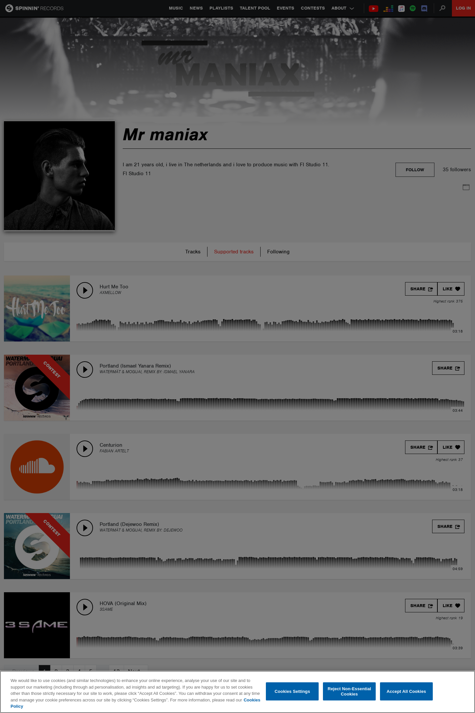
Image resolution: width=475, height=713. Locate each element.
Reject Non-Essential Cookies (349, 691)
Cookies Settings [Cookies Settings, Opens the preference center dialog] (292, 691)
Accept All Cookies (406, 691)
